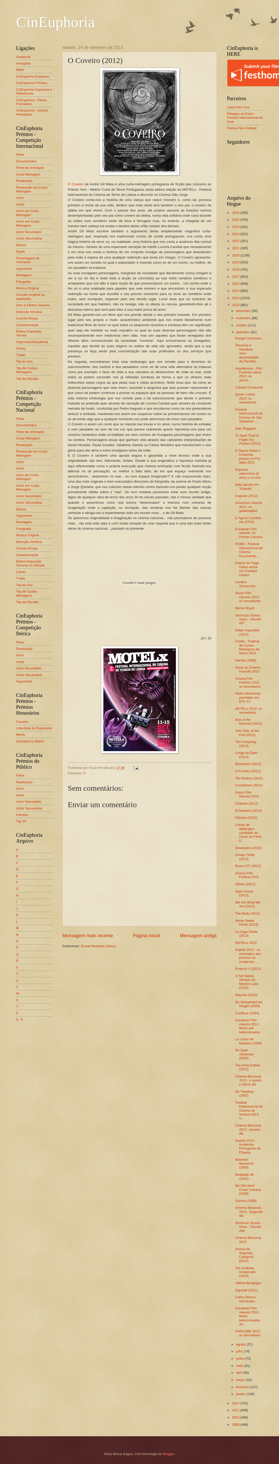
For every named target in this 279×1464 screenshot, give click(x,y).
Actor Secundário (29, 232)
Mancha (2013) (246, 995)
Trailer (20, 355)
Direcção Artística (29, 312)
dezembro (244, 311)
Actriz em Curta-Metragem (28, 223)
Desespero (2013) (248, 848)
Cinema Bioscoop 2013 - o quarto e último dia (248, 1080)
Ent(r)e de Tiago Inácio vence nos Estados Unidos (247, 569)
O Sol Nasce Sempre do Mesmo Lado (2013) (246, 982)
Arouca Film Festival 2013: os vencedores (248, 682)
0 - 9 (19, 1019)
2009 (236, 1424)
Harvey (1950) (245, 660)
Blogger (168, 1454)
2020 (236, 255)
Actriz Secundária (29, 238)
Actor (20, 198)
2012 (236, 1403)
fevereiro (243, 1387)
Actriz (20, 204)
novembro (244, 318)
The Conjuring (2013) (245, 744)
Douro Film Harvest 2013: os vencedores (248, 597)
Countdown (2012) (249, 785)
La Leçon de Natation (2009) (248, 1041)
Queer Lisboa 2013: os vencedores (245, 398)
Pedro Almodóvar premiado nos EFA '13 (248, 697)
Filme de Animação (30, 168)
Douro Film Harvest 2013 (247, 794)
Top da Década (27, 379)
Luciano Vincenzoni (245, 584)
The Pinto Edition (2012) (247, 1067)
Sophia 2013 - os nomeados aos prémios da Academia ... (248, 955)
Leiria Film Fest (238, 107)
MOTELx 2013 (246, 943)
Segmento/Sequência (32, 342)
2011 (236, 1410)
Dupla (20, 251)
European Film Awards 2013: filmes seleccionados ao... (247, 1316)
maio (240, 1366)
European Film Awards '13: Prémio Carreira (249, 533)
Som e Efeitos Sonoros (33, 305)
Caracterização (27, 325)
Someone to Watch (30, 741)
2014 (236, 298)
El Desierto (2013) (248, 811)
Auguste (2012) (246, 496)
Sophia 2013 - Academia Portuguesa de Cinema (248, 1146)
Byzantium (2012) (248, 764)
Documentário (26, 161)
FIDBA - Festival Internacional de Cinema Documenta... (249, 550)
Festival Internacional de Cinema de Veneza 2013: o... (249, 1110)
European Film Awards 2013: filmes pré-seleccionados (247, 1026)
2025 (236, 220)
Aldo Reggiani (245, 428)
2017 (236, 277)
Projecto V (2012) (248, 969)
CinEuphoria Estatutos (32, 76)
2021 (236, 248)
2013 (236, 305)
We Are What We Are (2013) (247, 904)
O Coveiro (76, 184)
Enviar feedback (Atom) (98, 946)
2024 (236, 227)
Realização (24, 181)
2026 (236, 213)
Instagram (23, 63)
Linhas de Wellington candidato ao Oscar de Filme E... (248, 833)
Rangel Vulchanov (248, 338)
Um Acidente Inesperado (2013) (245, 1272)
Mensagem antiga (198, 935)
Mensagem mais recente (87, 935)
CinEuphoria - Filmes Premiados (31, 102)
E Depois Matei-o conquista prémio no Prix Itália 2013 (248, 456)
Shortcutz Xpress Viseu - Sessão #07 (248, 619)
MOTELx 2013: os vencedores (248, 710)
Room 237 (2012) (248, 866)
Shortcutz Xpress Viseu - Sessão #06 (248, 1227)
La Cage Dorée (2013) (246, 933)
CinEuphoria (55, 22)
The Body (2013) (247, 913)
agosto (241, 1344)
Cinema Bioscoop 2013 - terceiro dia (248, 1129)
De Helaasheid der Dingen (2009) (249, 1004)
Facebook (23, 57)
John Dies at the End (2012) (247, 732)
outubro (242, 325)
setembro (243, 332)
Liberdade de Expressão (34, 728)
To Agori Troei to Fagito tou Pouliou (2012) (248, 439)
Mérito (20, 734)
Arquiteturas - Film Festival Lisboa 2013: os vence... (248, 374)
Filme (20, 154)
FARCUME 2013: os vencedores (248, 1333)
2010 (236, 1417)
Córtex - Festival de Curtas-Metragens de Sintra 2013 (247, 647)
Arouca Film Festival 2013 (247, 875)
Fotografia (23, 282)
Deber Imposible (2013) (247, 632)
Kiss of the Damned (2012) (248, 721)
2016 (236, 284)
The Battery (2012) (249, 778)
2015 (236, 291)
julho (240, 1351)
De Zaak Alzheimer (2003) (244, 1054)
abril (239, 1373)
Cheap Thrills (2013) (245, 857)
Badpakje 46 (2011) (244, 1176)
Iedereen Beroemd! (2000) (244, 1164)
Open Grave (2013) (244, 893)
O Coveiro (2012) (248, 771)
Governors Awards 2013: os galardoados (249, 507)
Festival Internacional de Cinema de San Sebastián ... (249, 415)
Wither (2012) (245, 884)
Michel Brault (244, 608)
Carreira (22, 722)
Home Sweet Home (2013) (246, 922)
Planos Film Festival (242, 128)
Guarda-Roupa (27, 318)
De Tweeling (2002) (244, 1093)
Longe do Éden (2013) (246, 755)
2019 (236, 262)
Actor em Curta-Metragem (28, 213)
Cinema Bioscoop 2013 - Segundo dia (249, 1212)
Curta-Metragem (28, 174)
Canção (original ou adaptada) (30, 296)
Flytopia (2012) (246, 818)
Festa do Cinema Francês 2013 (247, 669)
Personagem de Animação (28, 260)
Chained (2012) (246, 803)
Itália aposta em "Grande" (247, 486)
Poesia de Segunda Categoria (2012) (244, 1255)
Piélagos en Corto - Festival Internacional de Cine (245, 118)
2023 (236, 234)
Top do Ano (24, 361)
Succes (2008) (246, 1201)
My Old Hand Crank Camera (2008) (248, 1189)
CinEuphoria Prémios (32, 83)
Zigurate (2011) (246, 1290)
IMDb (20, 70)
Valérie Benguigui (248, 1283)
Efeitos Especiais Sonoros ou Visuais (30, 563)
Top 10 (21, 821)
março (241, 1380)
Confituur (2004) (247, 1013)
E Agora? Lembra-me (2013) (248, 520)
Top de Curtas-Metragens (27, 370)
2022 (236, 241)
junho (240, 1358)
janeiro (241, 1394)
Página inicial (146, 935)
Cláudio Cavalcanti (249, 387)
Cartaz (21, 348)
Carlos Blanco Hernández (245, 1299)
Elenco (21, 245)
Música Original (27, 288)
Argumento (24, 269)
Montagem (24, 275)
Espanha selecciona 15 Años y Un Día (247, 474)
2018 (236, 269)
